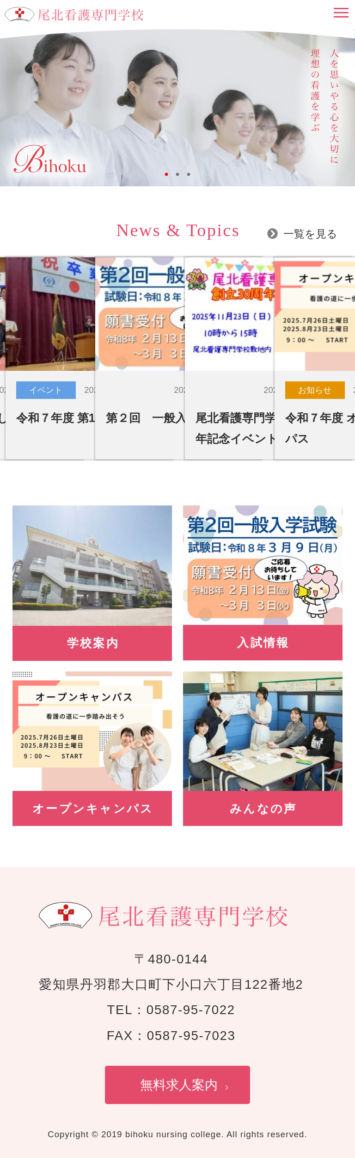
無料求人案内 (179, 1085)
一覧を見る (310, 233)
